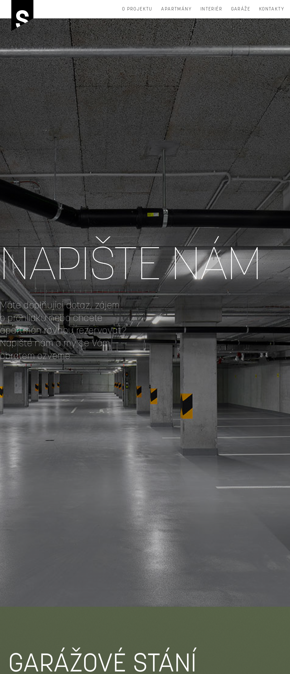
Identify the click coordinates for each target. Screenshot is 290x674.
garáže (240, 9)
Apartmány (176, 9)
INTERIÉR (211, 9)
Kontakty (271, 9)
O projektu (137, 9)
